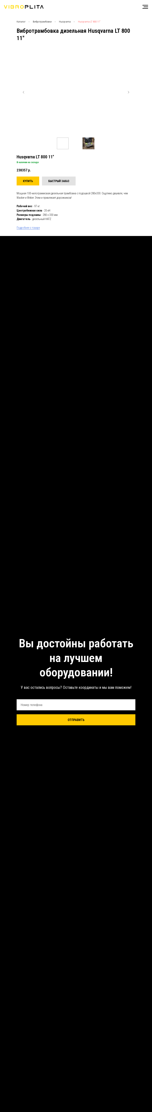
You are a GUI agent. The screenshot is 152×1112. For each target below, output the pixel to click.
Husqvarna (65, 21)
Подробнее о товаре (28, 227)
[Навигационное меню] (145, 7)
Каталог (21, 21)
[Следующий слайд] (128, 92)
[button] (59, 181)
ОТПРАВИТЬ (76, 720)
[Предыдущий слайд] (24, 92)
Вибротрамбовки (42, 21)
